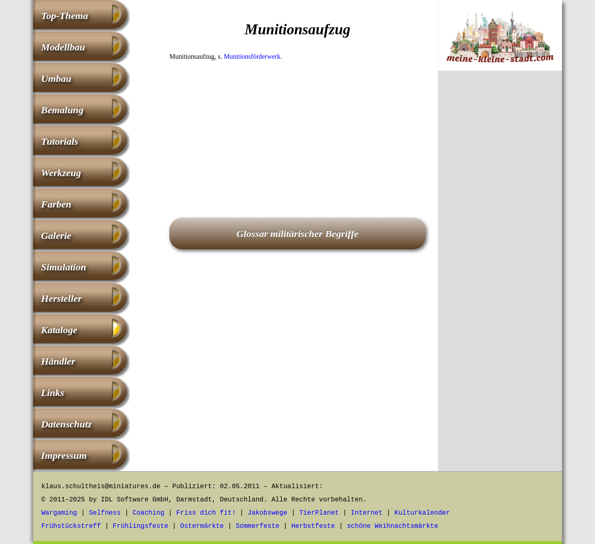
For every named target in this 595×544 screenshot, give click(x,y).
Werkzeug (61, 172)
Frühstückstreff (71, 526)
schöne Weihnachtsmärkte (392, 526)
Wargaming (59, 513)
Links (52, 392)
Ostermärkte (202, 526)
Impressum (64, 455)
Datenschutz (66, 424)
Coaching (148, 513)
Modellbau (63, 47)
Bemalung (62, 110)
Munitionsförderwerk (252, 56)
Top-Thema (64, 15)
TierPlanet (319, 513)
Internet (367, 513)
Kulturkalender (422, 513)
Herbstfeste (313, 526)
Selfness (105, 513)
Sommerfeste (258, 526)
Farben (56, 204)
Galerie (56, 235)
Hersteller (61, 298)
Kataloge (59, 329)
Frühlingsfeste (140, 526)
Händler (58, 361)
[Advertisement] (297, 128)
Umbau (56, 78)
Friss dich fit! (206, 513)
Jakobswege (267, 513)
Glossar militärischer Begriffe (297, 233)
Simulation (63, 267)
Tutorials (59, 141)
